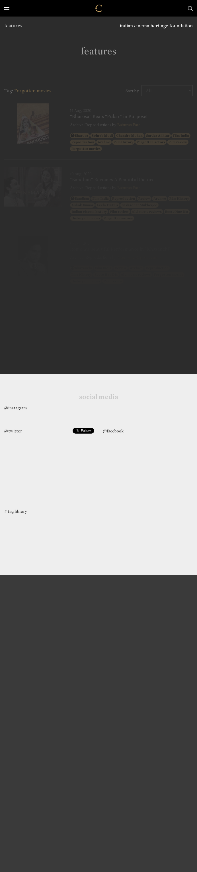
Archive (104, 142)
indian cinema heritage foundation (156, 26)
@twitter (13, 431)
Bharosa (81, 136)
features (13, 26)
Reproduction (82, 142)
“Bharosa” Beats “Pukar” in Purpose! (108, 116)
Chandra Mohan (129, 136)
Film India (181, 136)
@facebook (113, 431)
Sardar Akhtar (157, 136)
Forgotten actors (151, 142)
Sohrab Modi (102, 136)
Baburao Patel (129, 124)
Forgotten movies (85, 149)
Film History (123, 142)
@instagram (15, 408)
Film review (178, 142)
